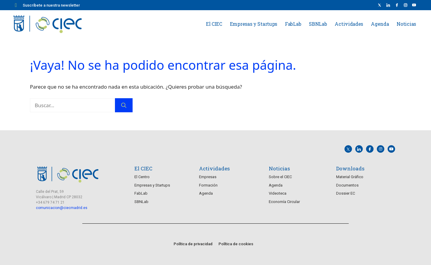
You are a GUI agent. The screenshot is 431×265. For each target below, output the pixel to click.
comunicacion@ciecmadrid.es (61, 207)
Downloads (350, 168)
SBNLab (318, 24)
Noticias (406, 24)
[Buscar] (124, 105)
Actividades (349, 24)
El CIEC (214, 24)
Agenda (380, 24)
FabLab (293, 24)
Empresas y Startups (253, 24)
